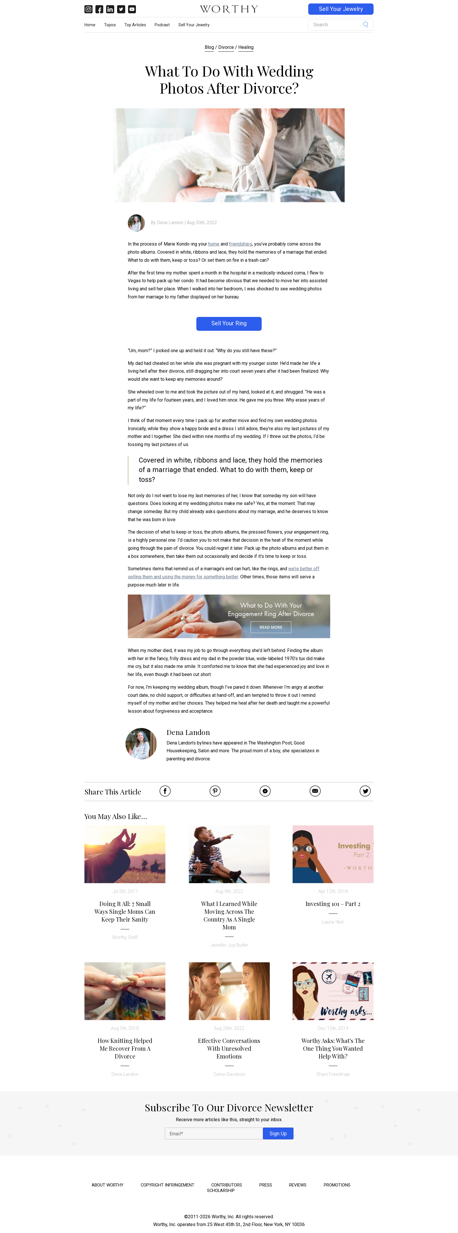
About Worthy (107, 1185)
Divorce (226, 47)
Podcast (162, 25)
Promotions (337, 1185)
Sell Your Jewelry (341, 9)
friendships (240, 244)
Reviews (297, 1185)
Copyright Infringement (167, 1185)
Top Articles (135, 25)
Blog (209, 47)
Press (265, 1185)
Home (89, 25)
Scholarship (221, 1190)
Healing (246, 47)
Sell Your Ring (229, 323)
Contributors (226, 1185)
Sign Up (278, 1133)
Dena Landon (170, 222)
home (213, 244)
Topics (110, 25)
